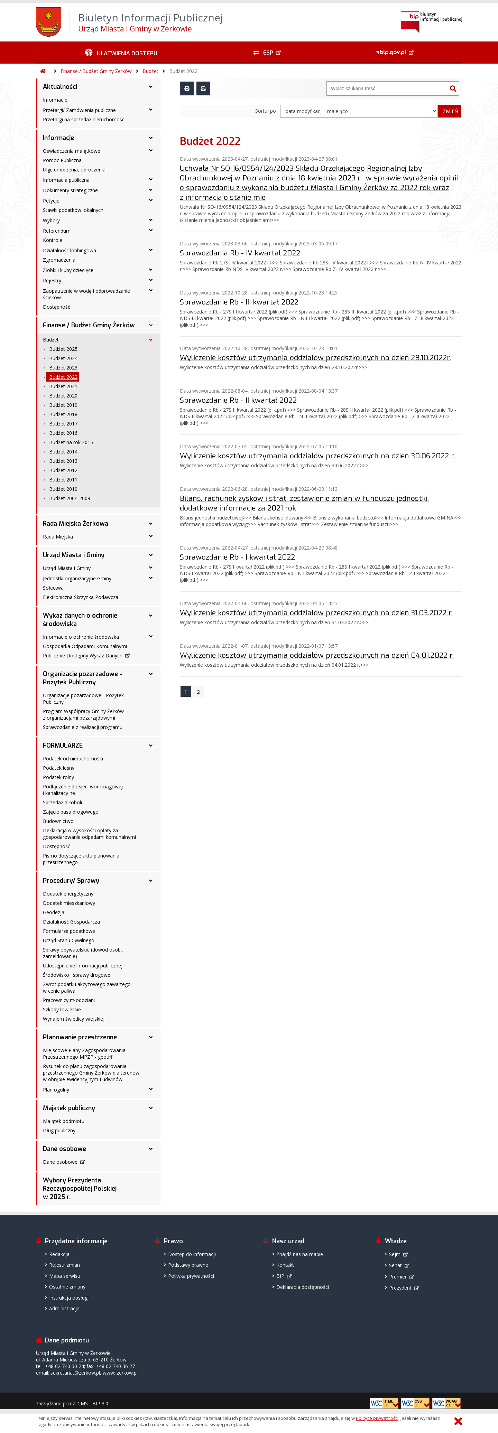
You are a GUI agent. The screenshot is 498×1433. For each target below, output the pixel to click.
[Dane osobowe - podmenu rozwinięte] (150, 1148)
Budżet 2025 (63, 349)
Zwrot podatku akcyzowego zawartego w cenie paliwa (87, 987)
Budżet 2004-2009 (69, 498)
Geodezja (53, 912)
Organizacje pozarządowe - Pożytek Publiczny (82, 678)
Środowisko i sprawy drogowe (76, 975)
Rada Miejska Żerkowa (75, 523)
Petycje (51, 200)
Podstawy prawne (188, 1265)
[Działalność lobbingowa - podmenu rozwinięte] (150, 249)
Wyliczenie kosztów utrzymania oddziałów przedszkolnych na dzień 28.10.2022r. (315, 358)
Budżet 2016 (63, 433)
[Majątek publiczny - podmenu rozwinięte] (150, 1108)
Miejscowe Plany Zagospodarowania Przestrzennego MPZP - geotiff (84, 1053)
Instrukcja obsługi (69, 1297)
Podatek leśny (58, 768)
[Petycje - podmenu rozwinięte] (150, 200)
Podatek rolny (58, 777)
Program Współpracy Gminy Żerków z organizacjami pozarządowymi (83, 714)
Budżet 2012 (63, 470)
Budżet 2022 (183, 71)
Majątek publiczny (69, 1108)
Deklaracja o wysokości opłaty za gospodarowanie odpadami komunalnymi (89, 833)
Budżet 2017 (63, 423)
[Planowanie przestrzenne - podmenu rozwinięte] (150, 1037)
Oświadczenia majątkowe (71, 151)
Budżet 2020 (63, 395)
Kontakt (285, 1265)
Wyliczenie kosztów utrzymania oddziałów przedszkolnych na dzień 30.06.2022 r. (317, 456)
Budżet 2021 (63, 386)
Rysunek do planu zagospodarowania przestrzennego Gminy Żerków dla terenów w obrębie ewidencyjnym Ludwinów (91, 1073)
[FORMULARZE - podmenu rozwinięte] (150, 745)
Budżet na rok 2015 (71, 442)
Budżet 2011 (63, 479)
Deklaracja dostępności (302, 1287)
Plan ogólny (56, 1089)
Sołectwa (53, 587)
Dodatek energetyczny (68, 893)
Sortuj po (265, 110)
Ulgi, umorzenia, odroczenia (74, 169)
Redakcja (59, 1254)
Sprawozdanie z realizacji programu (82, 727)
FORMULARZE (63, 745)
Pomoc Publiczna (62, 160)
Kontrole (52, 240)
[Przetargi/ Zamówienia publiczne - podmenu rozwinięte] (150, 109)
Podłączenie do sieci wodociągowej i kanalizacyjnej (83, 789)
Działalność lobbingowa (69, 250)
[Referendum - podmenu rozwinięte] (150, 230)
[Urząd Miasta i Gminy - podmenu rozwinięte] (150, 555)
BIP (280, 1276)
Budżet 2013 (63, 461)
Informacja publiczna (66, 180)
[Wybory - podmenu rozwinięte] (150, 219)
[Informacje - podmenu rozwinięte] (150, 137)
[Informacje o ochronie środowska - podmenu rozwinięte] (150, 636)
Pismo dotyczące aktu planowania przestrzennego (81, 858)
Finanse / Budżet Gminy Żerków (96, 71)
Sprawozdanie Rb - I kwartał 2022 (237, 557)
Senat (395, 1265)
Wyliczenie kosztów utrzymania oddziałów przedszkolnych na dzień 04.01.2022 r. (317, 655)
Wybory (51, 220)
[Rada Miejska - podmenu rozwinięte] (150, 536)
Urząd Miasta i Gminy (73, 555)
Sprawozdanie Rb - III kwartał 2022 (239, 302)
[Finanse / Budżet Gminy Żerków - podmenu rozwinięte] (150, 325)
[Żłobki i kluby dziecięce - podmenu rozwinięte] (150, 269)
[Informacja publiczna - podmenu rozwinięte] (150, 179)
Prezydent (400, 1287)
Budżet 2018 (63, 414)
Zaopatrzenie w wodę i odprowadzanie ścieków (86, 294)
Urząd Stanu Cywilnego (68, 940)
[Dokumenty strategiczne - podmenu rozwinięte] (150, 189)
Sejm (394, 1254)
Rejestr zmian (64, 1265)
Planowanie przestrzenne (80, 1037)
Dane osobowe (64, 1149)
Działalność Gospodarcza (71, 921)
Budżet (150, 71)
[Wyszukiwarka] (387, 88)
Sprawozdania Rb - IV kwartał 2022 (240, 253)
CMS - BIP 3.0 (92, 1403)
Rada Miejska (58, 536)
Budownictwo (58, 821)
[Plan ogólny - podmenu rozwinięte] (150, 1089)
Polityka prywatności (191, 1276)
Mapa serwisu (64, 1276)
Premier (398, 1276)
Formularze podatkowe (69, 931)
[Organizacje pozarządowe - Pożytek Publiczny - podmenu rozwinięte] (150, 674)
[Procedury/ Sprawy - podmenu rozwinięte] (150, 880)
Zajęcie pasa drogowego (71, 811)
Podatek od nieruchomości (73, 758)
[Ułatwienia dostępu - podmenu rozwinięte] (121, 52)
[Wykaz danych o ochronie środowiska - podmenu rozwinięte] (150, 615)
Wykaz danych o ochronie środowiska (80, 619)
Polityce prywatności (377, 1418)
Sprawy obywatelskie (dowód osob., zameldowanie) (83, 952)
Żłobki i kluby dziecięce (68, 270)
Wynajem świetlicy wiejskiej (73, 1018)
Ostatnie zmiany (67, 1286)
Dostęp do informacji (192, 1254)
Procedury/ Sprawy (71, 881)
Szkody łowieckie (62, 1009)
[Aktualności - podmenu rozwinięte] (150, 86)
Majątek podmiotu (63, 1121)
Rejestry (52, 280)
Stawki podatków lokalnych (73, 210)
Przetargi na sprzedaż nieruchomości (84, 119)
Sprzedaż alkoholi (62, 802)
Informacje (55, 99)
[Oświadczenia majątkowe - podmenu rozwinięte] (150, 150)
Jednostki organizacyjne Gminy (77, 578)
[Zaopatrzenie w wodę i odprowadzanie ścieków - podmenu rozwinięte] (150, 290)
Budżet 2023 (63, 367)
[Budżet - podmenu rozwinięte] (150, 339)
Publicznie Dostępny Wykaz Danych (82, 655)
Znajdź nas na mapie (299, 1254)
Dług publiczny (59, 1130)
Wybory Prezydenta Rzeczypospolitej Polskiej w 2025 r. (80, 1188)
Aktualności (60, 87)
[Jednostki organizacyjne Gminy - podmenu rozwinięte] (150, 577)
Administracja (64, 1308)
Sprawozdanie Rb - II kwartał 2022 (238, 400)
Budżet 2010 (63, 489)
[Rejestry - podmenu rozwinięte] (150, 279)
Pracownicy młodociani (69, 1000)
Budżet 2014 (63, 451)
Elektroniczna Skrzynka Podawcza (80, 597)
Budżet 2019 (63, 405)
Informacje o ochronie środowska (81, 637)
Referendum (57, 230)
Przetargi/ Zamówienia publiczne (79, 110)
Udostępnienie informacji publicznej (82, 965)
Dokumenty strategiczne (70, 190)
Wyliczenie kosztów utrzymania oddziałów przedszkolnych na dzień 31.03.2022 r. (316, 613)
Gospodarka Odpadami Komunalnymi (85, 646)
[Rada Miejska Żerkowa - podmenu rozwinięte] (150, 523)
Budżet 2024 (63, 358)
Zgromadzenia (59, 259)
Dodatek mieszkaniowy (69, 903)
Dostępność (56, 306)
